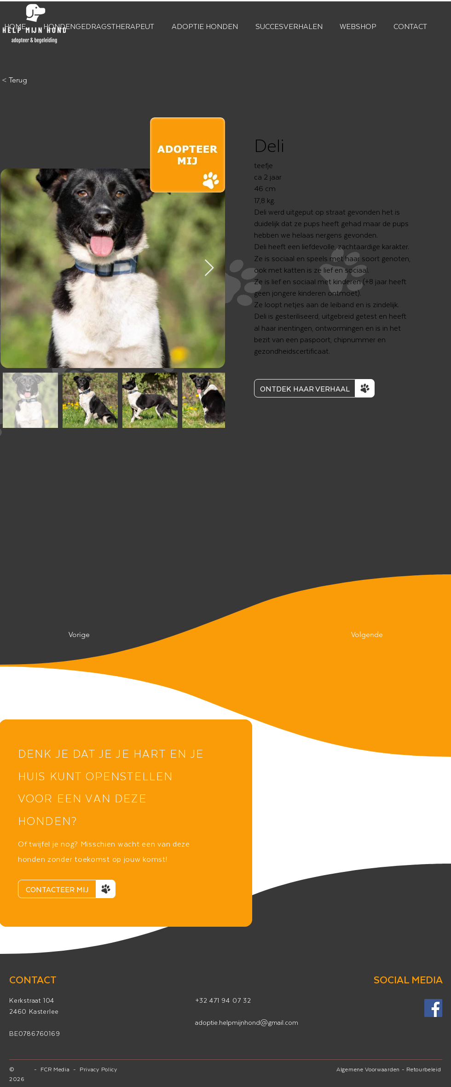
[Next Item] (209, 268)
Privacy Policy (98, 1069)
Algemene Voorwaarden (368, 1069)
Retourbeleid (423, 1069)
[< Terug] (32, 80)
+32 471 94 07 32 (223, 1000)
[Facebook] (433, 1008)
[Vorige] (99, 634)
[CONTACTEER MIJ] (57, 889)
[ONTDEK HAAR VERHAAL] (304, 388)
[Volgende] (360, 634)
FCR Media (56, 1069)
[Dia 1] (125, 910)
